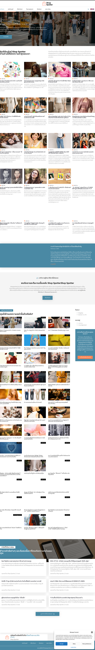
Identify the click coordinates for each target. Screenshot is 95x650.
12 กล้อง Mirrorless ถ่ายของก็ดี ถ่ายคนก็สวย (10, 510)
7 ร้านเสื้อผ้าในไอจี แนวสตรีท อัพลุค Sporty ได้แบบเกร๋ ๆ (66, 598)
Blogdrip (80, 313)
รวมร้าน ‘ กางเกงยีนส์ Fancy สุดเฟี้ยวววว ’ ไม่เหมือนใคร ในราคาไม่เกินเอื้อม (10, 456)
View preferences (86, 643)
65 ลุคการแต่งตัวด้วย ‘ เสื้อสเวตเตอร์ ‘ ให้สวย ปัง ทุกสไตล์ (11, 152)
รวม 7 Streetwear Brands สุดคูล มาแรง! (58, 330)
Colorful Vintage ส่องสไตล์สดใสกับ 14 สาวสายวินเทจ (34, 152)
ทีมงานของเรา (29, 9)
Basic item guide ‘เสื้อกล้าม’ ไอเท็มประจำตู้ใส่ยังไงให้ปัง (11, 223)
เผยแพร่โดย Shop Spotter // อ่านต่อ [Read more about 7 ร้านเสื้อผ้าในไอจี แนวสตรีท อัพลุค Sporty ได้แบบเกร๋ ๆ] (59, 605)
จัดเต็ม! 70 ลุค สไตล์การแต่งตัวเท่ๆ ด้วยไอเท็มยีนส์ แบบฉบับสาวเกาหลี (21, 581)
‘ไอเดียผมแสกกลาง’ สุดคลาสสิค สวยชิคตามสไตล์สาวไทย (34, 188)
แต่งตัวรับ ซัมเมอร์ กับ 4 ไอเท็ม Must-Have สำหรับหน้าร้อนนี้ (59, 81)
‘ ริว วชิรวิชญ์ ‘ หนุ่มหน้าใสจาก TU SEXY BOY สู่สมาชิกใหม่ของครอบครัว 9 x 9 (82, 188)
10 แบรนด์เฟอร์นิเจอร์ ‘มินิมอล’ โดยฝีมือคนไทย (11, 528)
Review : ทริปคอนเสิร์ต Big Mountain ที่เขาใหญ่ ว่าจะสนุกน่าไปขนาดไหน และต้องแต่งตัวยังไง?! (10, 474)
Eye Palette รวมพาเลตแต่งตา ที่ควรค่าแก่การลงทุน (58, 510)
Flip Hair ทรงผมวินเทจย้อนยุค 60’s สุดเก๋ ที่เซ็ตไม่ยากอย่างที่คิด (34, 420)
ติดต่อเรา (39, 9)
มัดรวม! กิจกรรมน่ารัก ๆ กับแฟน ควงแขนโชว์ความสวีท (10, 331)
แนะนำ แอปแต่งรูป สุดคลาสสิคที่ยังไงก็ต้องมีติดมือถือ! (11, 188)
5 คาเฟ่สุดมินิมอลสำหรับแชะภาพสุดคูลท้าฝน (83, 223)
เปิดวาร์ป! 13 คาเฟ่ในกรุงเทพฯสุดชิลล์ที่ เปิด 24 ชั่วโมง (58, 403)
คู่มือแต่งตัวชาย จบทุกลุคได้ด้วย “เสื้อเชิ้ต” (13, 598)
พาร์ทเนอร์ (10, 9)
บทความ (3, 19)
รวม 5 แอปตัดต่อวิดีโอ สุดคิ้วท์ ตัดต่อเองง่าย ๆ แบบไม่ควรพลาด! (59, 456)
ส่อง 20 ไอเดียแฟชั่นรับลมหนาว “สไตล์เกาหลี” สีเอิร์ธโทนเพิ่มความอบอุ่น (57, 528)
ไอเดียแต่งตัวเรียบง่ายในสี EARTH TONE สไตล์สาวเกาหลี (10, 348)
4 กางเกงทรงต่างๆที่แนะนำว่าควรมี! (33, 402)
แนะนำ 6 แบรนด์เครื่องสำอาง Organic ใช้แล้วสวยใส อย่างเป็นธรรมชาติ (58, 420)
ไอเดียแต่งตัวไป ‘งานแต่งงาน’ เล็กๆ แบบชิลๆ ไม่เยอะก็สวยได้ (83, 81)
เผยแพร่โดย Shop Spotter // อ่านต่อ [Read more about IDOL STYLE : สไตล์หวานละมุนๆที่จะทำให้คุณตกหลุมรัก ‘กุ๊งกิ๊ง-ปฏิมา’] (59, 574)
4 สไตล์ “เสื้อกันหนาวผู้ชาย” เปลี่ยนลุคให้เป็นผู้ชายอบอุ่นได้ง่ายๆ (34, 528)
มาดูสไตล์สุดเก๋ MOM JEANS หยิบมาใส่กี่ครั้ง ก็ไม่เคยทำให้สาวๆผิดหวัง (58, 152)
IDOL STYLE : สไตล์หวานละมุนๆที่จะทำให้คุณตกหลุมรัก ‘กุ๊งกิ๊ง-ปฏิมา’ (69, 561)
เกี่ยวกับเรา (20, 9)
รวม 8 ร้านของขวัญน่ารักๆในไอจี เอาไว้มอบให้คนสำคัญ (66, 246)
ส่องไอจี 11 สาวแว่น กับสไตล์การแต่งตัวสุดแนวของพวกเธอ (83, 152)
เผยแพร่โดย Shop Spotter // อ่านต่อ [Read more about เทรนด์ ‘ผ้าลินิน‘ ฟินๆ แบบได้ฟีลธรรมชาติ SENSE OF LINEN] (59, 590)
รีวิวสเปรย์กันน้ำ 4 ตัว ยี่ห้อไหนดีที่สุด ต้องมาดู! (11, 385)
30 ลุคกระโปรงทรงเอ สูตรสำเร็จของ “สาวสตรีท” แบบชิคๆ (16, 24)
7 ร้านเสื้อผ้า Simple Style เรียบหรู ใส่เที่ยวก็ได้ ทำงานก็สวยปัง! (34, 223)
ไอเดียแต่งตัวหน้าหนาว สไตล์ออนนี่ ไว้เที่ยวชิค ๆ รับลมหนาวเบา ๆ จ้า (58, 438)
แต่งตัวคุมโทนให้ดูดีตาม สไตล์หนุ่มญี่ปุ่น (34, 473)
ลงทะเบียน (48, 9)
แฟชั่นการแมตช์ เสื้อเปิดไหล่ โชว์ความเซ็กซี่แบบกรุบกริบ (58, 493)
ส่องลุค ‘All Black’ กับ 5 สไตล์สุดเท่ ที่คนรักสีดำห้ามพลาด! (34, 493)
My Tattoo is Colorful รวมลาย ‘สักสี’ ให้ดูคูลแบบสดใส (34, 348)
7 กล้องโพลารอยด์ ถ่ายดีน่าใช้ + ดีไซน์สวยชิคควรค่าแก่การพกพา (59, 188)
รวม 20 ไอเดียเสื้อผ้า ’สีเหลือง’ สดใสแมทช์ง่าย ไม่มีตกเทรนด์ (58, 348)
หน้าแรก (2, 9)
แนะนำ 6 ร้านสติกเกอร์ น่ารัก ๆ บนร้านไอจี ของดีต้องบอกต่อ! (11, 81)
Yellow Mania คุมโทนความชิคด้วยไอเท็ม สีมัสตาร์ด (58, 385)
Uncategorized (82, 325)
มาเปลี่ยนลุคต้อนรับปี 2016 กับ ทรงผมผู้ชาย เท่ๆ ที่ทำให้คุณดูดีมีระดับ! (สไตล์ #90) (58, 367)
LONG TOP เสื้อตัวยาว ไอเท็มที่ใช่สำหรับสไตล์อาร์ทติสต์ (10, 117)
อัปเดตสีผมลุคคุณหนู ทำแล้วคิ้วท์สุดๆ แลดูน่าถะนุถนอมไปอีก (10, 403)
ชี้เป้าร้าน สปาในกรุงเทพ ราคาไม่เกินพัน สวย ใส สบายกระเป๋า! (11, 420)
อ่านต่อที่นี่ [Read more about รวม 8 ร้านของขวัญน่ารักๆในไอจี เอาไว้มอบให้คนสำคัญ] (53, 264)
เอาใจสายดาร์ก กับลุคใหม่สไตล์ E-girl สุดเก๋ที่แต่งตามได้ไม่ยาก (35, 385)
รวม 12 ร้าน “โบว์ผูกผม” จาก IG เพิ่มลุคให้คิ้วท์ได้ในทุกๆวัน (10, 438)
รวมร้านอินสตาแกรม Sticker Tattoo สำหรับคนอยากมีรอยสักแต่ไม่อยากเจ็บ (33, 456)
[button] (92, 632)
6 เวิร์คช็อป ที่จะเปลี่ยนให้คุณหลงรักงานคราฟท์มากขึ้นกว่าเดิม (34, 366)
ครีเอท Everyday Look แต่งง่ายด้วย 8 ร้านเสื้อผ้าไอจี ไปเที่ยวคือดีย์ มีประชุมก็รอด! (59, 117)
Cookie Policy (73, 647)
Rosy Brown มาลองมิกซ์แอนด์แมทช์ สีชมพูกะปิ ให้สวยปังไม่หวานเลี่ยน (83, 117)
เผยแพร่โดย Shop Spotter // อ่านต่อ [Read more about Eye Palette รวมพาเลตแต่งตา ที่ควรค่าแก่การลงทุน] (11, 574)
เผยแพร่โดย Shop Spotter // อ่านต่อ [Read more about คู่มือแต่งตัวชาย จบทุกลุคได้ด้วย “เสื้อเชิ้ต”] (11, 605)
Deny (74, 643)
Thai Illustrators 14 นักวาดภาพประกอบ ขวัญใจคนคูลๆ (10, 366)
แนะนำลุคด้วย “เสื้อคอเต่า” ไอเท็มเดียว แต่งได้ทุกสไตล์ (59, 474)
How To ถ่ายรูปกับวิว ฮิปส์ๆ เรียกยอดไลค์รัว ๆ (34, 331)
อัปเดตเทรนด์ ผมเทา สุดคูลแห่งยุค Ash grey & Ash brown (34, 81)
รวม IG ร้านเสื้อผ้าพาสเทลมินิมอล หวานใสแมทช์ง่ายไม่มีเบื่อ (34, 438)
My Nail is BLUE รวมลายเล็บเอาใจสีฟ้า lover (10, 493)
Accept (61, 643)
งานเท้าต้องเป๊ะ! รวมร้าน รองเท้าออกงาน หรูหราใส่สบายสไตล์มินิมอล (58, 223)
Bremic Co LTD (82, 315)
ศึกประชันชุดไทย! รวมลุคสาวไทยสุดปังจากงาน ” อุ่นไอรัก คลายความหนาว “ (34, 510)
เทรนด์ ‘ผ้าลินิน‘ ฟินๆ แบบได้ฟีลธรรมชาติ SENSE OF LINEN (67, 581)
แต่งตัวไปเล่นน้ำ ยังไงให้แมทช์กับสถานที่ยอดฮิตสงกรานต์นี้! (34, 117)
